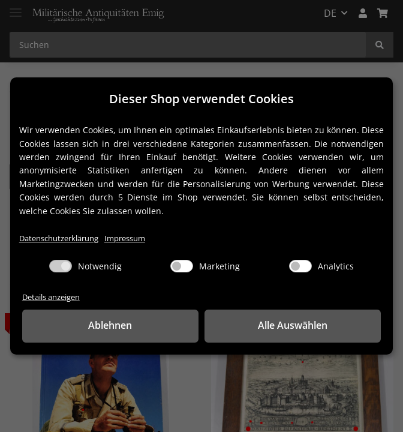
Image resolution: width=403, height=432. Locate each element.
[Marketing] (181, 266)
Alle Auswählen (292, 325)
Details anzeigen (51, 297)
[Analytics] (300, 266)
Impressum (124, 238)
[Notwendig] (60, 266)
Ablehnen (110, 325)
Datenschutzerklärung (58, 238)
